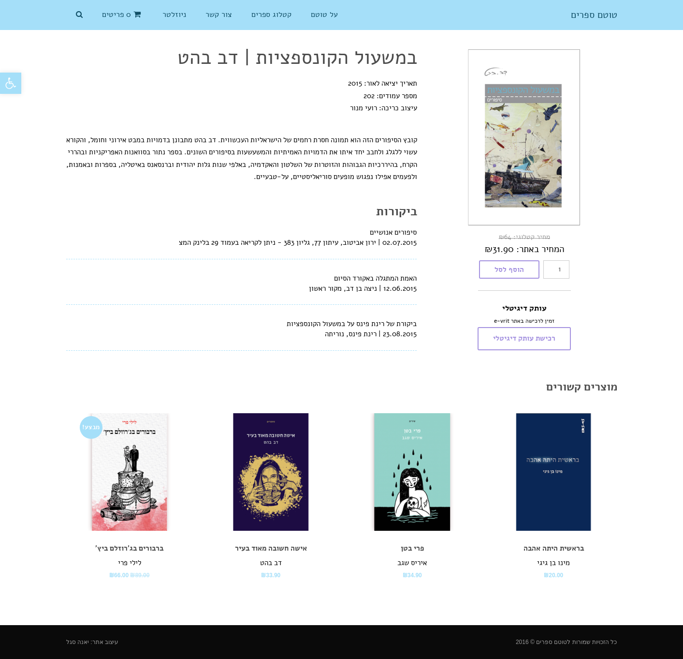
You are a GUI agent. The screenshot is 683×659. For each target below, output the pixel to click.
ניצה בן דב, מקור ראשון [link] (343, 288)
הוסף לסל (509, 269)
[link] (10, 83)
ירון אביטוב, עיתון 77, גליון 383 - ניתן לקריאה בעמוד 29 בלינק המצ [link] (277, 242)
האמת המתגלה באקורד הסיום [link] (375, 278)
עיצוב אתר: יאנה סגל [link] (92, 642)
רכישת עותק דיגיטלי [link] (524, 338)
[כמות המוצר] (556, 269)
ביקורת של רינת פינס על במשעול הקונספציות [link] (352, 324)
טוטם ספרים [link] (594, 15)
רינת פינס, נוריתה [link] (351, 334)
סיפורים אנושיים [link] (393, 232)
